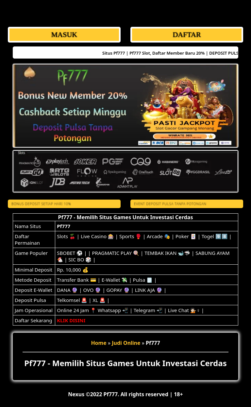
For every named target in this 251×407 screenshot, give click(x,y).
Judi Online (126, 342)
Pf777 (63, 226)
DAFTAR (187, 34)
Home (98, 342)
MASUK (64, 34)
